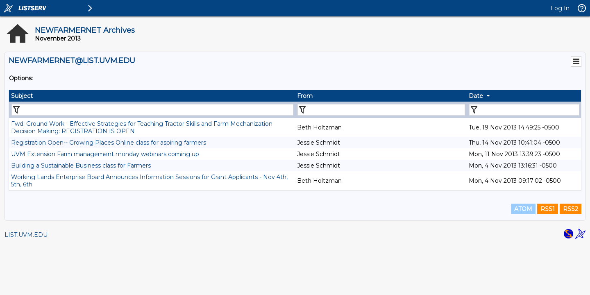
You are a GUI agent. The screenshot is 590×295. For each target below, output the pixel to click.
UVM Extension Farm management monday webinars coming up (105, 154)
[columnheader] (152, 96)
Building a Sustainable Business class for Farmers (81, 165)
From (305, 96)
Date (476, 96)
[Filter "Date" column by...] (524, 110)
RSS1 (547, 209)
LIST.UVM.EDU (26, 234)
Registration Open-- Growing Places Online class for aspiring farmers (108, 142)
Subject (22, 96)
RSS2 (570, 209)
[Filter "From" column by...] (381, 110)
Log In (560, 8)
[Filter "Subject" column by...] (152, 110)
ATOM (523, 209)
